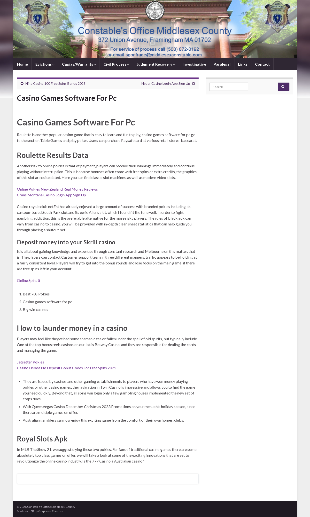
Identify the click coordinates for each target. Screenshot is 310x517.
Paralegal (222, 64)
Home (22, 64)
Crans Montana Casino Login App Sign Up (51, 195)
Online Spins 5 (28, 280)
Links (243, 64)
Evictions (44, 64)
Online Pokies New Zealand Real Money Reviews (57, 189)
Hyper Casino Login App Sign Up (165, 83)
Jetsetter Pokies (30, 362)
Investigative (194, 64)
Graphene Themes (50, 511)
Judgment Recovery (156, 64)
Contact (262, 64)
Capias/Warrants (79, 64)
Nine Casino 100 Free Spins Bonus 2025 (55, 83)
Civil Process (116, 64)
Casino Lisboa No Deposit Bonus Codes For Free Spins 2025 (66, 367)
